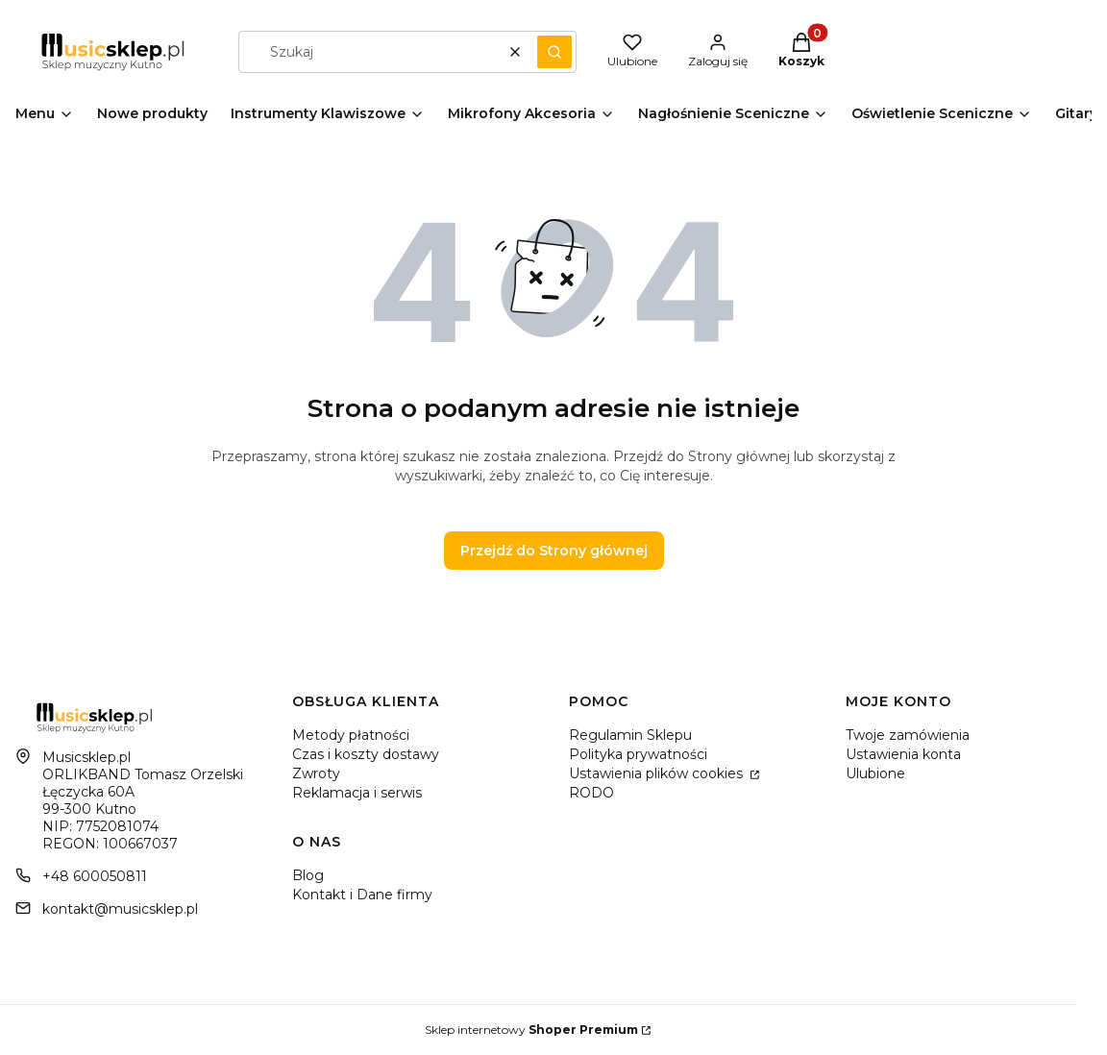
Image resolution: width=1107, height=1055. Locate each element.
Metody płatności (350, 735)
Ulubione (875, 773)
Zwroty (316, 773)
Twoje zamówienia (908, 735)
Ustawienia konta (903, 754)
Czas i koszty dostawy (365, 754)
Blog (308, 875)
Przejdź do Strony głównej (554, 550)
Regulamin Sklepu (630, 735)
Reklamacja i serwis (357, 792)
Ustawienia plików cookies (658, 773)
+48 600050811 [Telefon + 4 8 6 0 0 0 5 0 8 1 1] (94, 876)
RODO (591, 792)
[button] (554, 52)
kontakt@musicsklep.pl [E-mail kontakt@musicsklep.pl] (120, 909)
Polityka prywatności (638, 754)
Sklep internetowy (531, 1029)
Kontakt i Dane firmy (362, 894)
